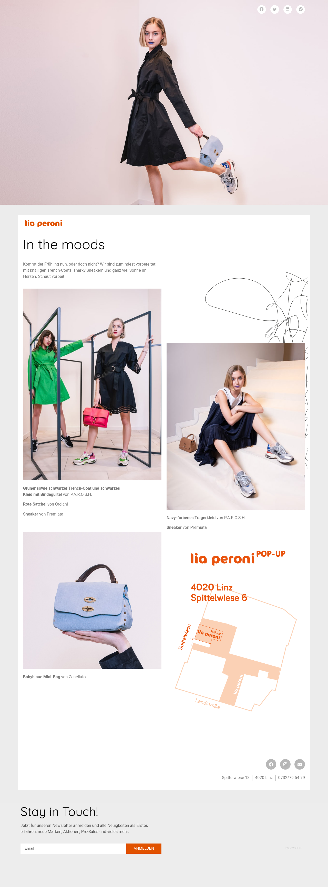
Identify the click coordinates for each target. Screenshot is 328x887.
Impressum (293, 848)
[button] (261, 9)
